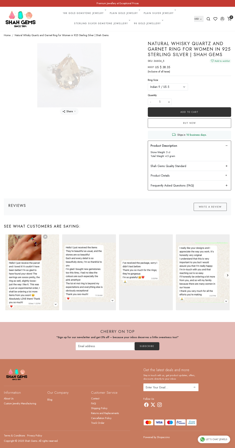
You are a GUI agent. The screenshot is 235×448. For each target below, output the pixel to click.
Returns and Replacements (105, 413)
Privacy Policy (34, 435)
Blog (49, 399)
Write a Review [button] (210, 207)
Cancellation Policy (101, 418)
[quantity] (160, 102)
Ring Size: (153, 80)
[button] (222, 19)
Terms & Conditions (14, 435)
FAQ (93, 403)
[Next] (227, 275)
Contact (95, 398)
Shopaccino (163, 437)
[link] (208, 19)
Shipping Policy (99, 408)
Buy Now (189, 123)
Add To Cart (189, 112)
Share (68, 111)
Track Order (97, 423)
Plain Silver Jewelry (159, 13)
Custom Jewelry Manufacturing (20, 403)
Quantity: (152, 95)
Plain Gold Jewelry (125, 13)
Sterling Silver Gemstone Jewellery (102, 23)
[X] (153, 405)
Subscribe (147, 346)
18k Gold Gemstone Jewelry (84, 13)
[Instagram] (159, 405)
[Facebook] (146, 405)
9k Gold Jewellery (148, 23)
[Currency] (198, 19)
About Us (8, 398)
